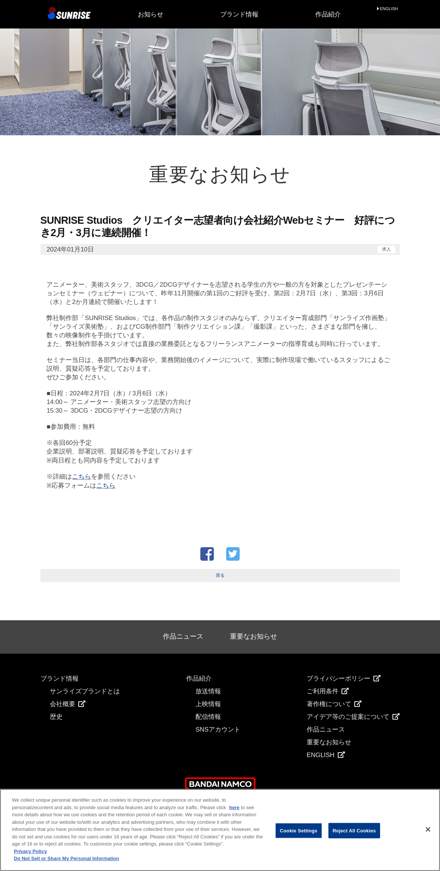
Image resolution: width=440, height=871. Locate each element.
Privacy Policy (30, 851)
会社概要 (67, 704)
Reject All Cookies (354, 830)
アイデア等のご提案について (353, 716)
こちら (81, 476)
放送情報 (208, 691)
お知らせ (150, 14)
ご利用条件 (328, 691)
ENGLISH (389, 9)
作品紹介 (328, 14)
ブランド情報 (239, 14)
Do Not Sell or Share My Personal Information (66, 858)
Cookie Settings (298, 830)
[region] (220, 830)
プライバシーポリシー (343, 678)
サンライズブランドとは (85, 691)
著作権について (334, 704)
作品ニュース (183, 636)
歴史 (56, 716)
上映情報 (208, 704)
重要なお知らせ (253, 636)
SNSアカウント (217, 729)
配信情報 (208, 716)
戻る (220, 575)
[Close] (428, 829)
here (234, 807)
